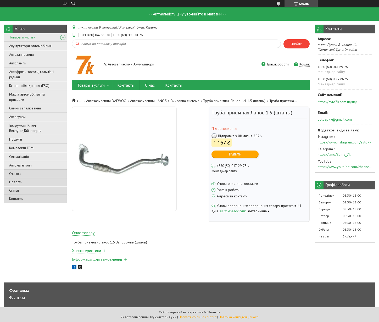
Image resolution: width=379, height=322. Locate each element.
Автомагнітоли (20, 165)
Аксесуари (17, 116)
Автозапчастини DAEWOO (106, 100)
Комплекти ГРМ (21, 148)
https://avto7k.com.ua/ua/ (337, 101)
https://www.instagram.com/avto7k (344, 142)
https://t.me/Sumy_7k (334, 154)
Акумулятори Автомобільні (30, 45)
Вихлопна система (185, 100)
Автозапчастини (21, 54)
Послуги (15, 139)
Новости (15, 182)
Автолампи (17, 63)
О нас (150, 85)
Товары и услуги (22, 37)
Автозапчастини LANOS (148, 100)
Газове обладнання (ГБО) (29, 85)
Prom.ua (214, 312)
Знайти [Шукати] (296, 44)
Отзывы (15, 173)
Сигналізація (19, 156)
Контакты (16, 198)
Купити (235, 154)
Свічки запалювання (25, 108)
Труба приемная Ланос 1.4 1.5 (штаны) (234, 100)
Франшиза (17, 297)
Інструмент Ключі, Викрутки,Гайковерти (25, 128)
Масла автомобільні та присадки (27, 97)
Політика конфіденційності (239, 317)
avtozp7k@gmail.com (335, 119)
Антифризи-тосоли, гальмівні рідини (31, 74)
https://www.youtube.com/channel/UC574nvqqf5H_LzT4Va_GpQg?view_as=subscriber (345, 166)
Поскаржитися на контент (197, 317)
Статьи (14, 190)
